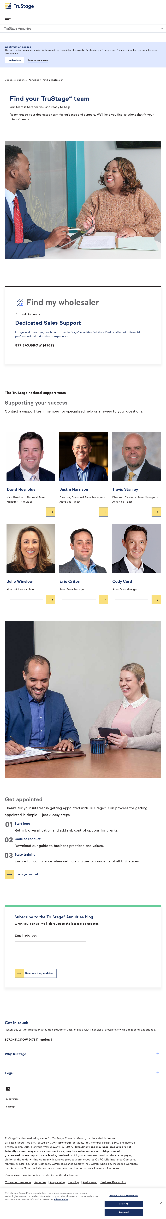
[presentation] (39, 952)
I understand (14, 60)
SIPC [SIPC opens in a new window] (115, 1143)
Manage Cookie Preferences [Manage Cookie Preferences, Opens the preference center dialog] (123, 1196)
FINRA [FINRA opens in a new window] (106, 1143)
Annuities (34, 80)
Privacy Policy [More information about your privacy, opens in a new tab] (61, 1200)
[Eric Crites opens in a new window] (83, 585)
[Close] (160, 1203)
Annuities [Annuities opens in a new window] (40, 1182)
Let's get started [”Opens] (27, 874)
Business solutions (15, 80)
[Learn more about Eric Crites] (83, 599)
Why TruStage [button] (82, 1054)
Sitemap (10, 1107)
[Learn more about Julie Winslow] (30, 599)
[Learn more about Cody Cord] (136, 599)
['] (31, 456)
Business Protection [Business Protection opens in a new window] (113, 1182)
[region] (83, 1203)
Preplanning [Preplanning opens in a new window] (57, 1182)
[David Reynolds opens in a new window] (31, 495)
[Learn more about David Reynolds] (30, 512)
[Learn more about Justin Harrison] (83, 512)
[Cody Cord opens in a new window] (136, 585)
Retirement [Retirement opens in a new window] (90, 1182)
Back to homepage (38, 60)
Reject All (123, 1204)
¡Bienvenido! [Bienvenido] (12, 1099)
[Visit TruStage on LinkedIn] (8, 1088)
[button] (83, 28)
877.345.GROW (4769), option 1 (28, 1039)
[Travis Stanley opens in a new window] (136, 495)
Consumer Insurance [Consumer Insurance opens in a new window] (18, 1182)
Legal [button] (82, 1073)
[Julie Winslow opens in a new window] (31, 585)
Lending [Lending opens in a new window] (73, 1182)
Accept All (124, 1212)
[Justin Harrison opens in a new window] (83, 495)
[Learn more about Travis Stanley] (136, 512)
